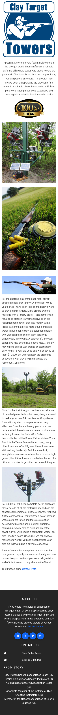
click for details (35, 626)
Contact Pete (29, 568)
